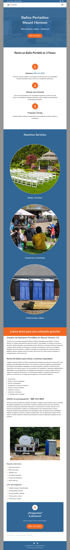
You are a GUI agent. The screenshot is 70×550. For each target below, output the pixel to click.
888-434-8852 (18, 1)
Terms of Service (39, 548)
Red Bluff (29, 535)
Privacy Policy (30, 548)
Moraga (24, 535)
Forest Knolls (11, 535)
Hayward (18, 535)
